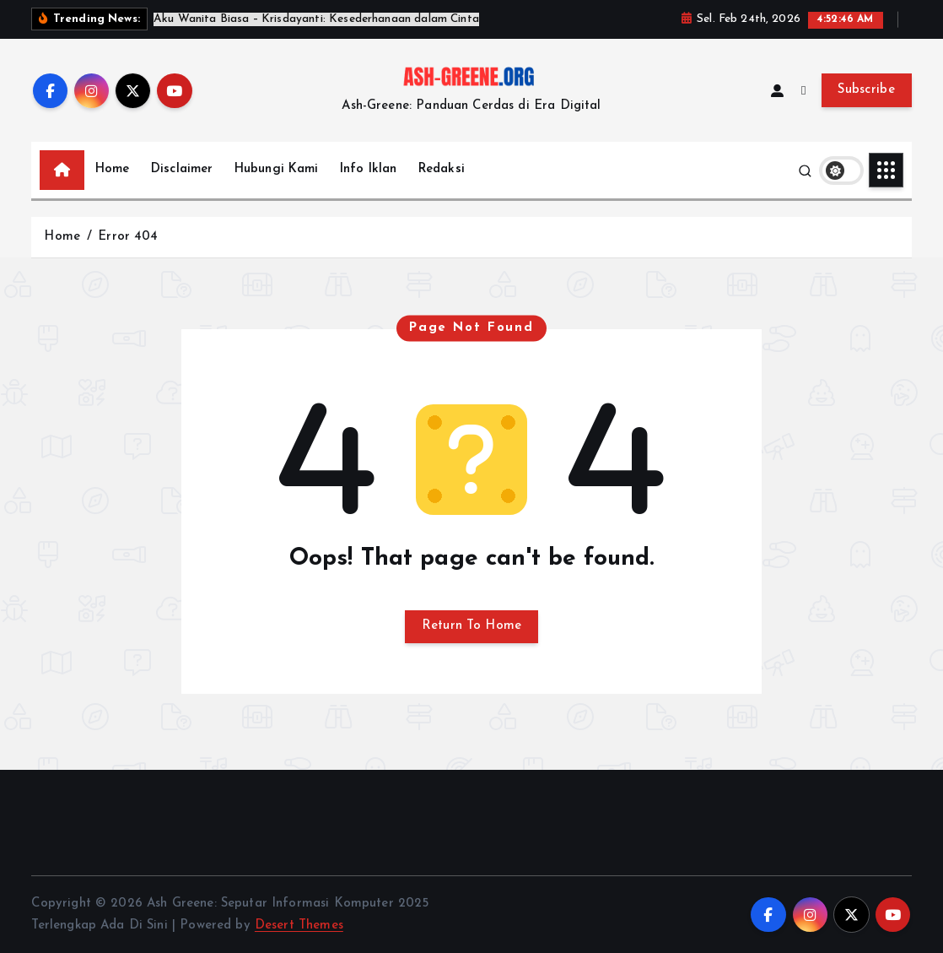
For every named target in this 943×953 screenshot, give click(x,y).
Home (112, 169)
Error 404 (128, 236)
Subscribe (866, 90)
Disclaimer (182, 169)
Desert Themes (299, 925)
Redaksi (441, 169)
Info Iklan (368, 169)
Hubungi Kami (276, 169)
